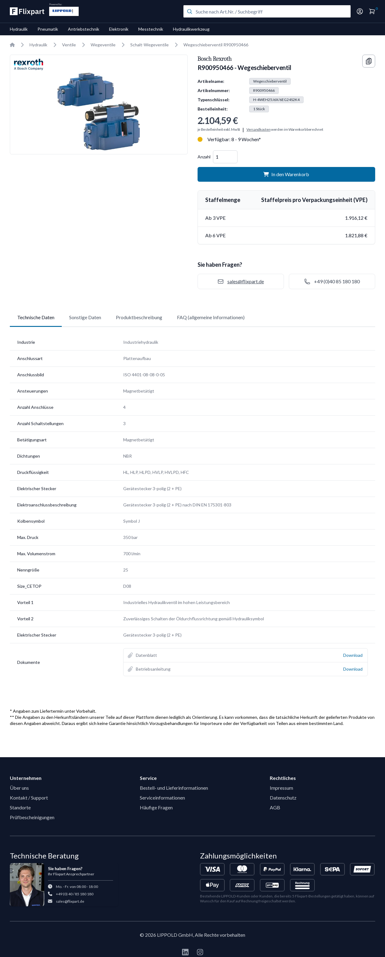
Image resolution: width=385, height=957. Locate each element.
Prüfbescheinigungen (32, 817)
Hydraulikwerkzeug (191, 29)
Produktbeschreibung (139, 317)
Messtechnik (150, 29)
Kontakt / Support (29, 797)
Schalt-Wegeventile (149, 44)
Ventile (69, 44)
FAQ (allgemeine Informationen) (211, 317)
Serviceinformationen (162, 797)
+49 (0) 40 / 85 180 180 (74, 894)
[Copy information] (368, 61)
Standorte (20, 807)
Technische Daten (35, 317)
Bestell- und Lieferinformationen (174, 788)
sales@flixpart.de (70, 901)
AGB (275, 807)
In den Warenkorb (286, 174)
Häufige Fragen (156, 807)
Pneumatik (47, 29)
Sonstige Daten (85, 317)
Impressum (281, 788)
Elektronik (118, 29)
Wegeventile (103, 44)
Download (353, 655)
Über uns (19, 788)
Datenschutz (283, 797)
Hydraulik (19, 29)
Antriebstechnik (83, 29)
